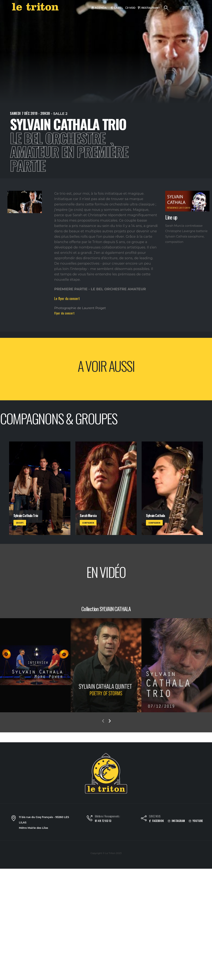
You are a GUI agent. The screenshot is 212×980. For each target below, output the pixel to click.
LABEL (117, 8)
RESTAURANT (149, 8)
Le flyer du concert (67, 298)
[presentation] (103, 721)
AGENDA (99, 8)
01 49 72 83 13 (103, 821)
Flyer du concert (64, 313)
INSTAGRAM (176, 821)
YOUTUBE (196, 821)
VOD (130, 8)
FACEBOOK (156, 821)
